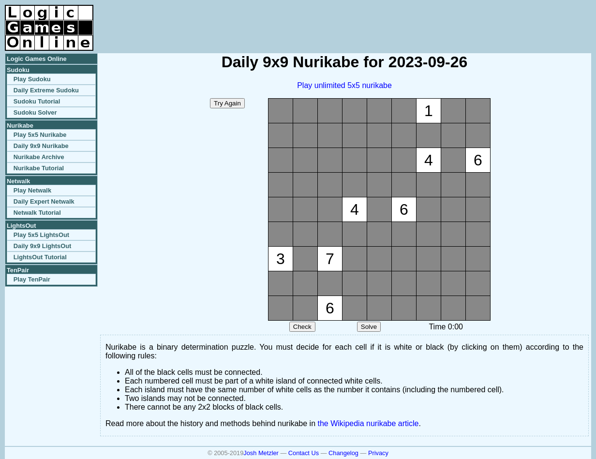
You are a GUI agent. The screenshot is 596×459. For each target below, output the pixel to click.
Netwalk (18, 181)
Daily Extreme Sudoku (46, 90)
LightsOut (21, 225)
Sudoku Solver (35, 112)
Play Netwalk (32, 190)
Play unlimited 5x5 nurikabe (344, 85)
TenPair (18, 270)
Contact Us (303, 453)
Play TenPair (32, 279)
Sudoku (18, 70)
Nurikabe (20, 125)
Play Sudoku (32, 79)
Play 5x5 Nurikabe (40, 134)
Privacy (378, 453)
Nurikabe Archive (39, 157)
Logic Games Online (37, 58)
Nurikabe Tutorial (39, 168)
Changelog (343, 453)
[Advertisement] (478, 19)
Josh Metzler (261, 453)
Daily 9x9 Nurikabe (41, 145)
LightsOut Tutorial (40, 257)
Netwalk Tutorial (37, 212)
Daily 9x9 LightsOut (42, 246)
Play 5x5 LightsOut (41, 234)
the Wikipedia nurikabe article (368, 423)
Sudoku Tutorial (37, 101)
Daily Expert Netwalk (44, 201)
